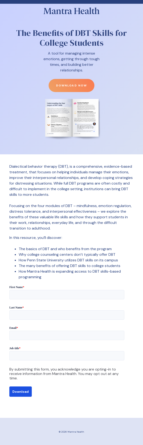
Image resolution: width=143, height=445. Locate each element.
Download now (71, 85)
